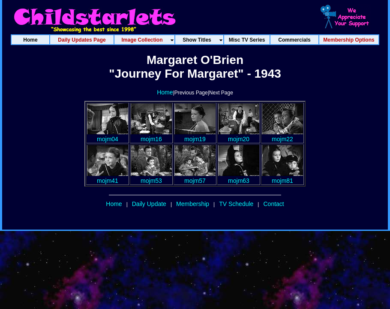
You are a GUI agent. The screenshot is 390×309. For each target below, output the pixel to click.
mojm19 (195, 135)
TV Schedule (236, 203)
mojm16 (151, 135)
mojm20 (238, 135)
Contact (273, 203)
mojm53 (151, 177)
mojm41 (107, 177)
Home (165, 92)
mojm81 (282, 177)
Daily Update (149, 203)
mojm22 (282, 135)
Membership (192, 203)
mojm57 (195, 177)
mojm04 (107, 135)
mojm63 (238, 177)
